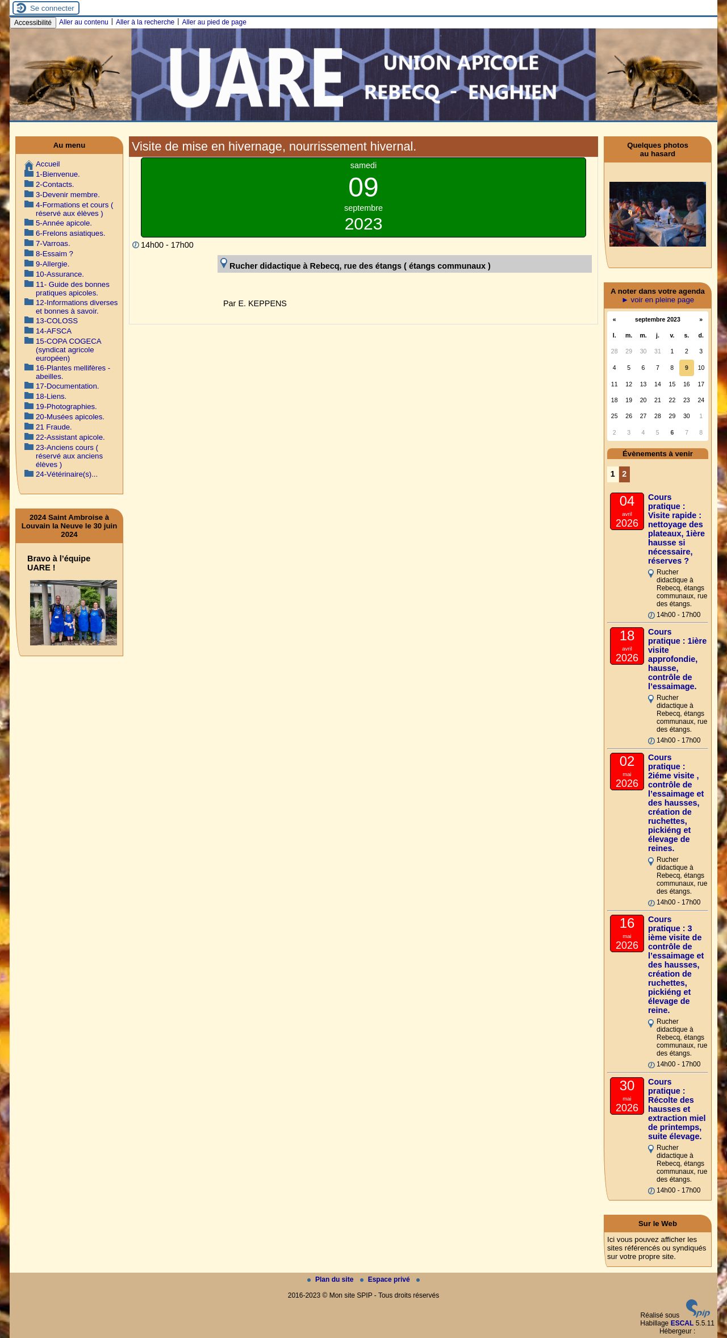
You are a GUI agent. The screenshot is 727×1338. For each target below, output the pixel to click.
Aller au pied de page (214, 22)
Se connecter (52, 8)
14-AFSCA (54, 331)
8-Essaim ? (54, 253)
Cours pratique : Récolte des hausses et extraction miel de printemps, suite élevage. (677, 1109)
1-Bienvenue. (58, 174)
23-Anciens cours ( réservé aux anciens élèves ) (69, 456)
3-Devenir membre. (68, 194)
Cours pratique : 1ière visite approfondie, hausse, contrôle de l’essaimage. (677, 659)
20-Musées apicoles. (70, 416)
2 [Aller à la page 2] (624, 473)
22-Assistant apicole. (70, 437)
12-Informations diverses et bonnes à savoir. (77, 306)
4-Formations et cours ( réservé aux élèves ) (74, 209)
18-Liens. (51, 396)
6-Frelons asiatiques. (70, 233)
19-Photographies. (66, 406)
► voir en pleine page (657, 299)
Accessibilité (33, 23)
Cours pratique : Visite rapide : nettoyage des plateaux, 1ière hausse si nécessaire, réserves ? (676, 529)
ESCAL (682, 1323)
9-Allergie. (52, 264)
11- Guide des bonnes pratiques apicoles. (73, 288)
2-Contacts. (55, 184)
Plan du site (331, 1279)
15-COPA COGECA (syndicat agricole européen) (68, 349)
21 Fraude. (54, 427)
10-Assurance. (60, 274)
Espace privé (386, 1279)
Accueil (48, 164)
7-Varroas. (53, 243)
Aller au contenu (83, 22)
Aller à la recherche (145, 22)
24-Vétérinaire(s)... (67, 474)
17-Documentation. (67, 386)
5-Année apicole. (64, 223)
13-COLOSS (57, 320)
